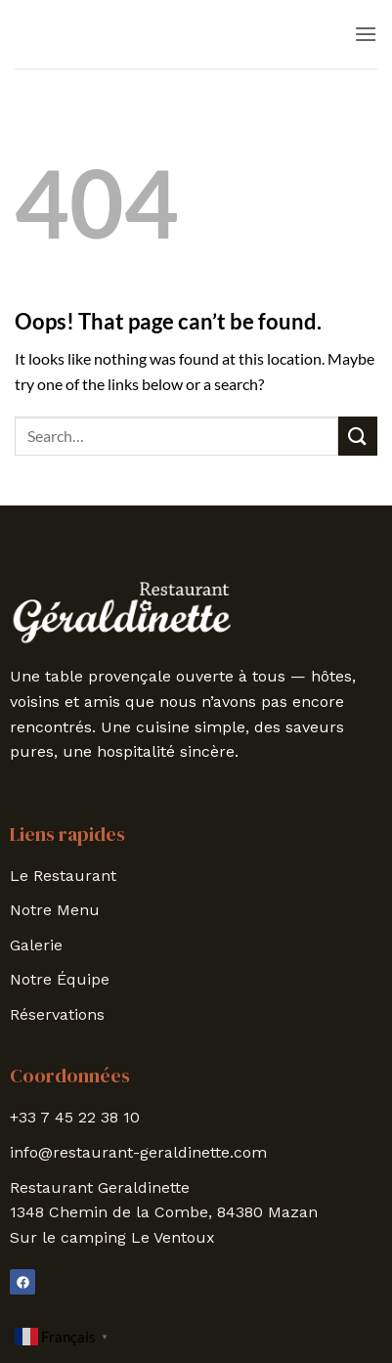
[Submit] (357, 436)
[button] (365, 34)
